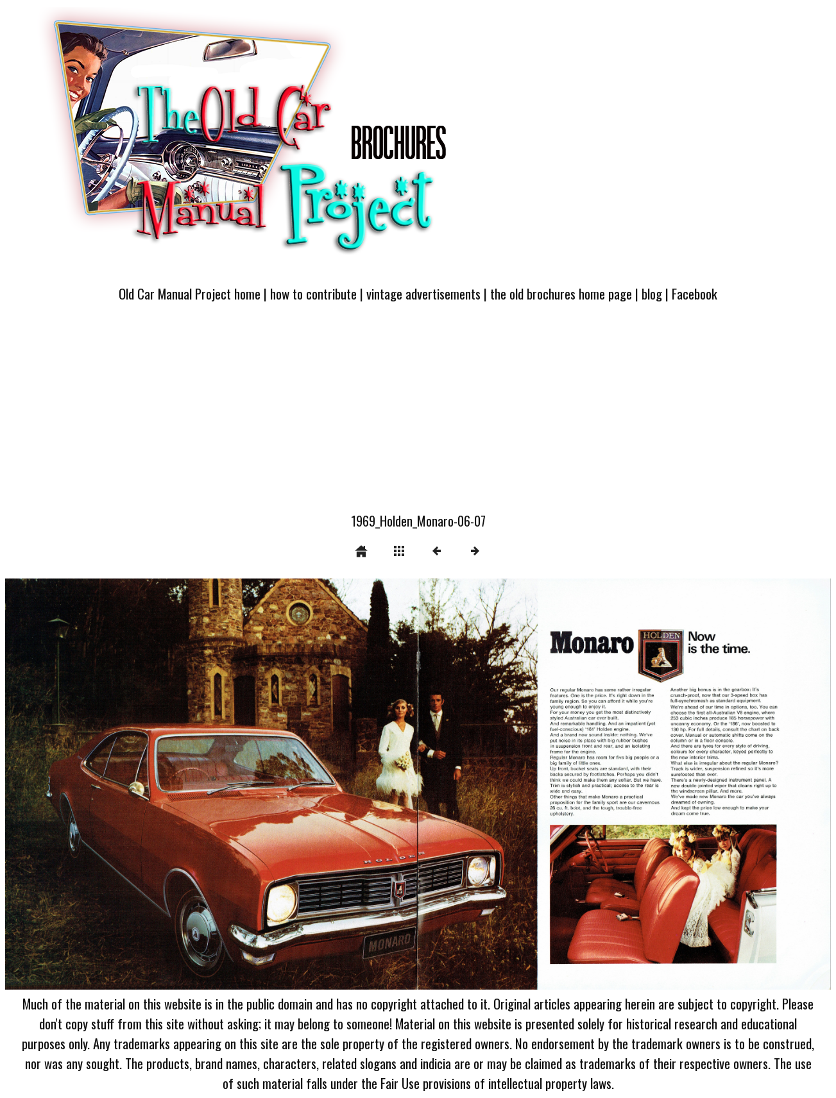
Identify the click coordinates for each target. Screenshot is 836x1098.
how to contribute (313, 293)
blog (652, 293)
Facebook (694, 293)
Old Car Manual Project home (189, 293)
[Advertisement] (418, 415)
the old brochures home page (561, 293)
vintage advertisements (423, 293)
